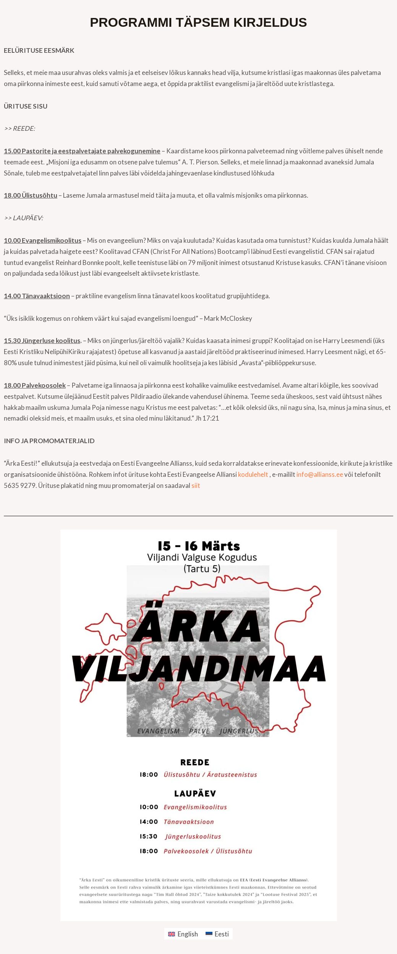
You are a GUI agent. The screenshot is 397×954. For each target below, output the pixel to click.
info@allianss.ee (320, 474)
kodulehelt (253, 474)
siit (195, 485)
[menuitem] (183, 933)
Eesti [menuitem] (222, 934)
